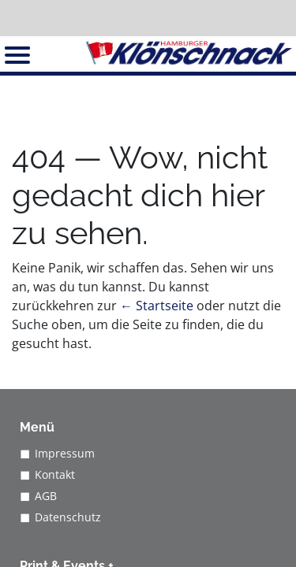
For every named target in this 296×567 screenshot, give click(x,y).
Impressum (65, 453)
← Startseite (156, 305)
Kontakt (55, 474)
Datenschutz (68, 517)
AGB (46, 495)
